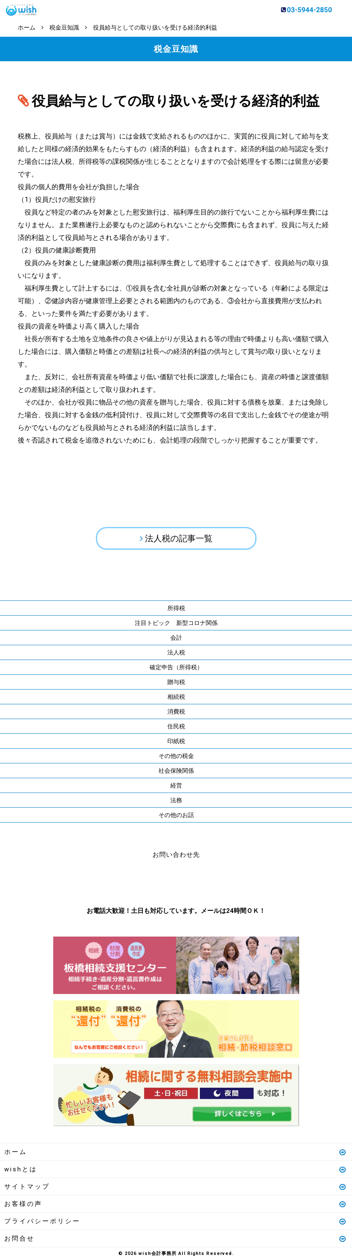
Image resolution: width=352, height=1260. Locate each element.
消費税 (176, 711)
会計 (176, 637)
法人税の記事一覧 (179, 538)
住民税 (176, 726)
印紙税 (176, 741)
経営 (176, 785)
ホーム (175, 1152)
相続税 (176, 696)
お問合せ (175, 1238)
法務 (176, 800)
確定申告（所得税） (176, 667)
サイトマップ (175, 1186)
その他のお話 (176, 815)
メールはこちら (201, 881)
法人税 (176, 652)
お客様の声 (175, 1204)
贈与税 (176, 682)
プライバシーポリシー (175, 1221)
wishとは (175, 1169)
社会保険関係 (176, 770)
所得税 (176, 608)
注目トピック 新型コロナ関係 (176, 622)
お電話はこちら (151, 881)
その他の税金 (176, 755)
